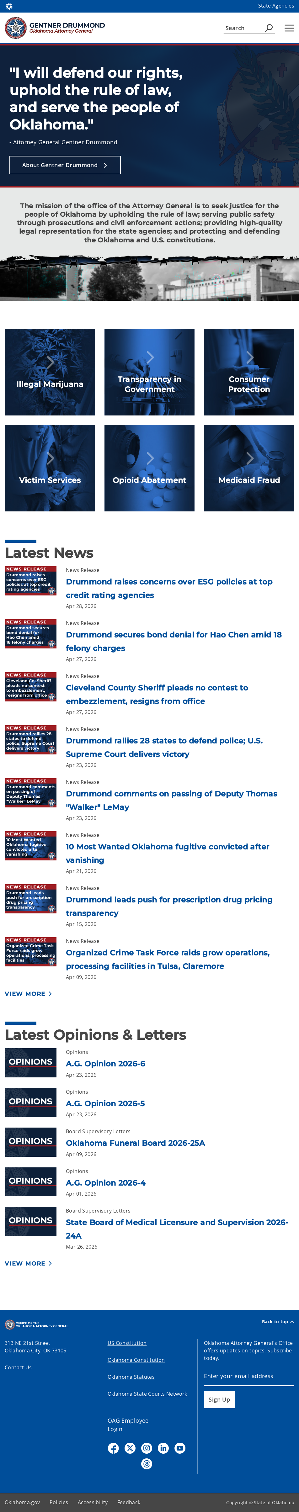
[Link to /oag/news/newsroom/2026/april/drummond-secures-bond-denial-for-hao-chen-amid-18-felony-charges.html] (35, 641)
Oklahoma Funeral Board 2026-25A (135, 1143)
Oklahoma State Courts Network (147, 1393)
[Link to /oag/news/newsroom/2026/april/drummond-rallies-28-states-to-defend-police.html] (35, 747)
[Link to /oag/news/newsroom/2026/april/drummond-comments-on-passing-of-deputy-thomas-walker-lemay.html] (35, 800)
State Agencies (276, 5)
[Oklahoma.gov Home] (9, 6)
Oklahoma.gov (22, 1502)
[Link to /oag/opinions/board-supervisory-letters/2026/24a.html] (35, 1228)
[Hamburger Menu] (289, 28)
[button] (65, 165)
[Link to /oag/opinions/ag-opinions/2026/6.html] (35, 1063)
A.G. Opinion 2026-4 (105, 1182)
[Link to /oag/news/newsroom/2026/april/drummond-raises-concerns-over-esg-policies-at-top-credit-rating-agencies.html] (35, 588)
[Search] (249, 28)
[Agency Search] (269, 28)
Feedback (129, 1502)
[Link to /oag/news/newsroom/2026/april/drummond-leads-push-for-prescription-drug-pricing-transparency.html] (35, 906)
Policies (59, 1502)
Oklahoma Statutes (131, 1376)
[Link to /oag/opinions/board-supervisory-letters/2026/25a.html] (35, 1143)
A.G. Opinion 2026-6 (105, 1063)
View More (25, 994)
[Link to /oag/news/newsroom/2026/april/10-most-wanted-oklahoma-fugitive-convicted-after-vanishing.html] (35, 853)
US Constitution (127, 1343)
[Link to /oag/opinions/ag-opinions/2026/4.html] (35, 1182)
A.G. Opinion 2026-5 (105, 1103)
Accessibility (93, 1502)
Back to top (278, 1321)
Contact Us (18, 1367)
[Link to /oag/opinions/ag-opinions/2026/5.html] (35, 1103)
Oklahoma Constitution (136, 1359)
